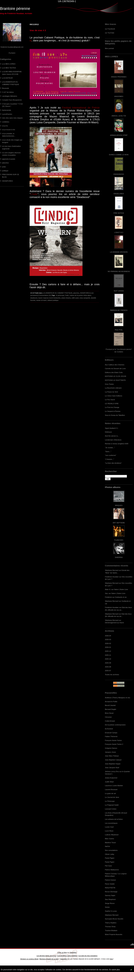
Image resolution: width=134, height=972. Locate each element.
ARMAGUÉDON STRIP (118, 135)
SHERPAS (119, 557)
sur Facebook (110, 29)
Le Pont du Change (112, 407)
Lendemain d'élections (113, 440)
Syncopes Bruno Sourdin (114, 919)
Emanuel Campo (111, 733)
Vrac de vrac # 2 (38, 30)
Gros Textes (109, 384)
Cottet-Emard (110, 721)
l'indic (67, 295)
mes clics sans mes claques (12, 118)
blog (111, 959)
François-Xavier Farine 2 (114, 744)
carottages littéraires (9, 96)
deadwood (33, 298)
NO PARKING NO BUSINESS (119, 271)
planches (5, 163)
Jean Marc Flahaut (112, 756)
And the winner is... (112, 436)
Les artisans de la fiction (114, 819)
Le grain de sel (110, 793)
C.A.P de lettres (8, 92)
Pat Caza (108, 866)
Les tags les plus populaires (87, 956)
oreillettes (5, 122)
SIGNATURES (7, 181)
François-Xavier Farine (113, 740)
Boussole (5, 88)
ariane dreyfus (66, 298)
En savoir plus (114, 970)
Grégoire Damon (111, 748)
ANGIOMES (118, 96)
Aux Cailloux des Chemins (114, 365)
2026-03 (108, 639)
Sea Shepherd (110, 899)
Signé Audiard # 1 (111, 428)
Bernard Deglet (110, 709)
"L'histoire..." (109, 459)
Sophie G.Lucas (111, 911)
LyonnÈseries (7, 114)
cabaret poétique (53, 300)
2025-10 (108, 659)
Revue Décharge (111, 892)
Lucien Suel (109, 827)
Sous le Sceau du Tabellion (115, 415)
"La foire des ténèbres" (113, 463)
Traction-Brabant (111, 930)
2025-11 (108, 655)
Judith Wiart (109, 782)
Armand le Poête (111, 701)
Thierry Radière (110, 923)
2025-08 (108, 667)
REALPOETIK (110, 888)
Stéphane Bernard (111, 570)
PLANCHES (118, 540)
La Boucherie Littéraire (113, 388)
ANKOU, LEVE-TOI (119, 116)
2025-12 (108, 651)
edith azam (75, 298)
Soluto (107, 907)
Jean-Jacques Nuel (112, 767)
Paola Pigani (109, 858)
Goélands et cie (121, 597)
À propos (12, 53)
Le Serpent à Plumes (112, 411)
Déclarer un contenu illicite (29, 959)
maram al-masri (41, 300)
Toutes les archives (112, 674)
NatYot (107, 846)
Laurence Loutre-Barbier (114, 785)
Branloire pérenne (15, 8)
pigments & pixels (8, 159)
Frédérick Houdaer (112, 577)
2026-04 (108, 636)
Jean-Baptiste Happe (112, 764)
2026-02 (108, 643)
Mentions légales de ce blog (49, 959)
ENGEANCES (119, 174)
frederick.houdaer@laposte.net (12, 47)
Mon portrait (109, 48)
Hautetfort (73, 952)
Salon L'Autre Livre (121, 589)
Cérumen (108, 717)
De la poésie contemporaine (115, 725)
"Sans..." (108, 451)
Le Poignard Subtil (111, 805)
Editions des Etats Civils (114, 372)
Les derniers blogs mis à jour (46, 956)
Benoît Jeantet (110, 705)
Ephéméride (6, 110)
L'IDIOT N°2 (118, 232)
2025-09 (108, 663)
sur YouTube (109, 33)
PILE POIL (119, 330)
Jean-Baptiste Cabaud (113, 760)
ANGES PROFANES (118, 77)
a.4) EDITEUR (7, 78)
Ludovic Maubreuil (111, 835)
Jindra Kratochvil (111, 778)
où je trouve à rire (8, 129)
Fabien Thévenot (111, 736)
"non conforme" (110, 455)
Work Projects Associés (113, 934)
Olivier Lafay (109, 854)
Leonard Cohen (110, 809)
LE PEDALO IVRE (111, 403)
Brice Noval (109, 713)
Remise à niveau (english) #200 (116, 443)
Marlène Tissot (110, 842)
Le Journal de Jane (112, 797)
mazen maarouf (43, 298)
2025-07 (108, 670)
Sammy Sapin (110, 895)
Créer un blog (62, 952)
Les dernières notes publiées (67, 956)
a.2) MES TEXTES (9, 68)
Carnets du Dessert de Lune (115, 368)
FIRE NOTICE (119, 213)
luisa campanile (85, 298)
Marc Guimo (109, 838)
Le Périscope (110, 801)
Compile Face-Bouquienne (12, 100)
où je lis (5, 126)
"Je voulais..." (110, 447)
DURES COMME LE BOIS (118, 154)
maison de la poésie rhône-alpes (80, 295)
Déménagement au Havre (114, 622)
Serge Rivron (110, 903)
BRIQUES (119, 505)
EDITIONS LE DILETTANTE (115, 380)
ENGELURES (119, 193)
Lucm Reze (109, 831)
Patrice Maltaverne (112, 870)
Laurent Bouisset (111, 789)
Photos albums (112, 487)
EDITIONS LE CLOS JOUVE (115, 376)
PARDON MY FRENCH (118, 310)
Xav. (106, 593)
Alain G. (108, 589)
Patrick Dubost (110, 880)
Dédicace (108, 432)
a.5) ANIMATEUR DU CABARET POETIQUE (58, 293)
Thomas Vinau (110, 926)
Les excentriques (111, 823)
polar (4, 167)
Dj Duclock (109, 729)
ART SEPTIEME (119, 523)
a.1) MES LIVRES (8, 64)
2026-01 (108, 647)
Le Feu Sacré (110, 399)
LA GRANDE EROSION (119, 252)
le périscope (60, 295)
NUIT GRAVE (119, 291)
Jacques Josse (110, 752)
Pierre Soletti (109, 884)
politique (5, 171)
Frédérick (108, 597)
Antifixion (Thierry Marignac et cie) (117, 697)
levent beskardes (55, 298)
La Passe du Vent (111, 392)
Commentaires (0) (45, 295)
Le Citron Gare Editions (113, 396)
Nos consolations (111, 850)
